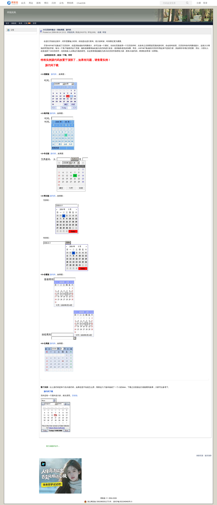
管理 (34, 23)
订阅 (25, 23)
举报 (104, 32)
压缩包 (74, 395)
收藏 (99, 32)
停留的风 (11, 12)
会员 (23, 3)
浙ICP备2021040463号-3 (122, 502)
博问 (46, 3)
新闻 (38, 3)
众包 (61, 3)
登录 (205, 3)
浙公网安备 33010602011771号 (97, 502)
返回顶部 (208, 456)
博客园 (102, 498)
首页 (7, 23)
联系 (20, 23)
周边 (31, 3)
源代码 (53, 74)
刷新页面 (199, 456)
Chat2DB (81, 3)
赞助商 (70, 3)
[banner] (11, 3)
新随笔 (13, 23)
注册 (199, 3)
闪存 (54, 3)
